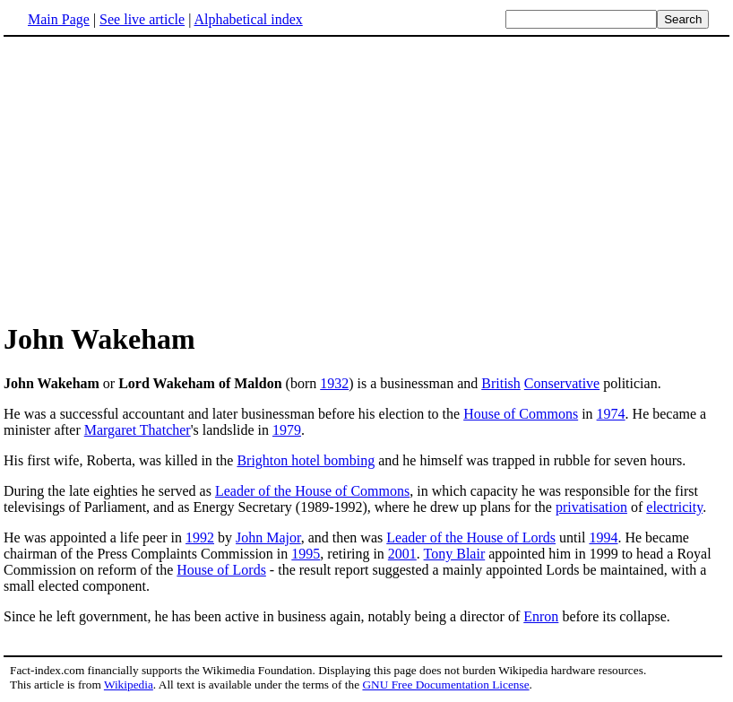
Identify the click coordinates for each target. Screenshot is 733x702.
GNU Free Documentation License (445, 684)
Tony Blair (455, 553)
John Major (268, 537)
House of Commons (520, 413)
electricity (674, 507)
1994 (603, 537)
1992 (199, 537)
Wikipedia (128, 684)
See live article (142, 19)
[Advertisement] (154, 178)
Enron (540, 616)
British (501, 383)
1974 (611, 413)
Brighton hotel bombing (306, 460)
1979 (286, 430)
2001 (402, 553)
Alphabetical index (248, 19)
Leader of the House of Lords (471, 537)
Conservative (561, 383)
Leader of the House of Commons (312, 490)
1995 (305, 553)
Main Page (59, 19)
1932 (334, 383)
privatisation (591, 507)
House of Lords (221, 569)
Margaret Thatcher (137, 430)
